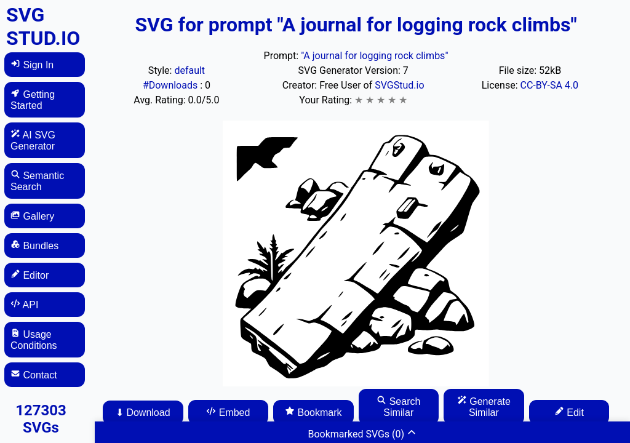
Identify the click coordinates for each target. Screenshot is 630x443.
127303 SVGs (40, 419)
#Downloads (171, 85)
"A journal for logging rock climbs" (374, 56)
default (189, 70)
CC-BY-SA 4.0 (549, 85)
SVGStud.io (399, 85)
